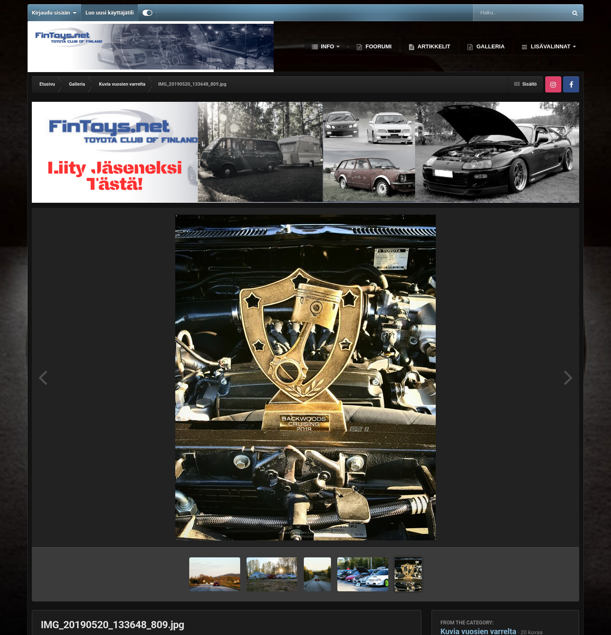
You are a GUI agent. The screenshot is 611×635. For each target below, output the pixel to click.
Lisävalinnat (550, 46)
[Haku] (499, 12)
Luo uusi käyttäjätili (109, 12)
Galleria (489, 46)
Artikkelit (433, 46)
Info (328, 46)
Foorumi (378, 46)
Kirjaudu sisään (54, 12)
